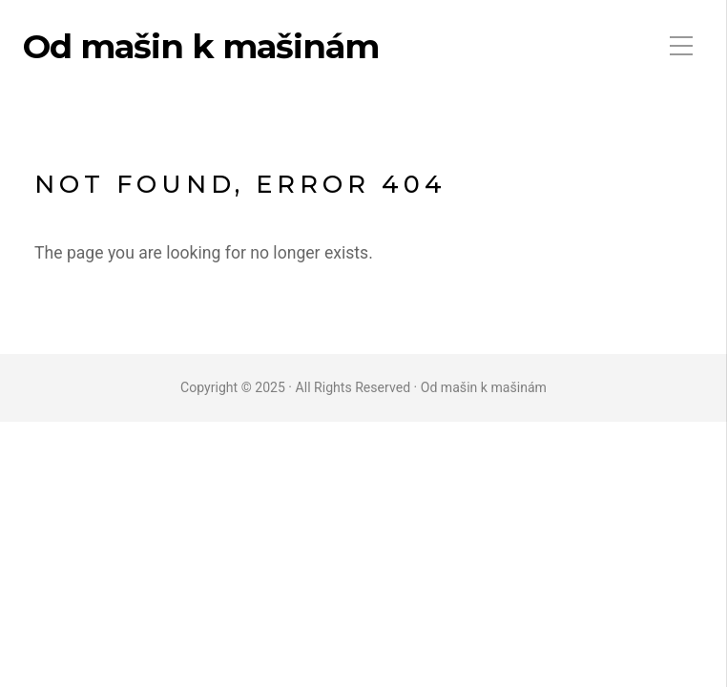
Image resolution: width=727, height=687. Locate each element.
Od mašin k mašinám (201, 47)
